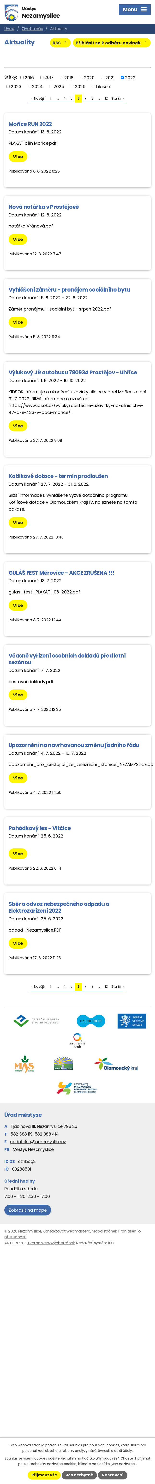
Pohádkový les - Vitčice (40, 828)
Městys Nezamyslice (33, 1149)
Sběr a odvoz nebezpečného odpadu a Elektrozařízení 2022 (59, 907)
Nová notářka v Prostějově (44, 207)
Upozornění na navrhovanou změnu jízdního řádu (74, 745)
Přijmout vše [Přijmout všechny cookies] (44, 1475)
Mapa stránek (104, 1231)
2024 (37, 87)
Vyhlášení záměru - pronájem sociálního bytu (69, 289)
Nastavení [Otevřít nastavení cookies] (113, 1475)
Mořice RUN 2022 (30, 124)
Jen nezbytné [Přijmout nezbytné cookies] (79, 1475)
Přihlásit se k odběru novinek (112, 43)
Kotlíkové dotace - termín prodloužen (58, 476)
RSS (60, 43)
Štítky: (10, 77)
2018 (68, 77)
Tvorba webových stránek (51, 1243)
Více (18, 157)
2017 (49, 77)
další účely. (123, 1450)
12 (106, 98)
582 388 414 (47, 1134)
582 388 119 (21, 1134)
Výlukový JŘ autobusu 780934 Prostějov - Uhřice (73, 372)
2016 (29, 77)
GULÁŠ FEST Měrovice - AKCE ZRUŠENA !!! (61, 573)
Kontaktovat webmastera (66, 1231)
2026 (80, 87)
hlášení (103, 87)
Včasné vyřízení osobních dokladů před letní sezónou (67, 659)
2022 (130, 77)
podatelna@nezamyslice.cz (38, 1142)
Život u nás (32, 28)
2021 (109, 77)
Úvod (9, 28)
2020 (89, 77)
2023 (16, 87)
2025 (59, 87)
